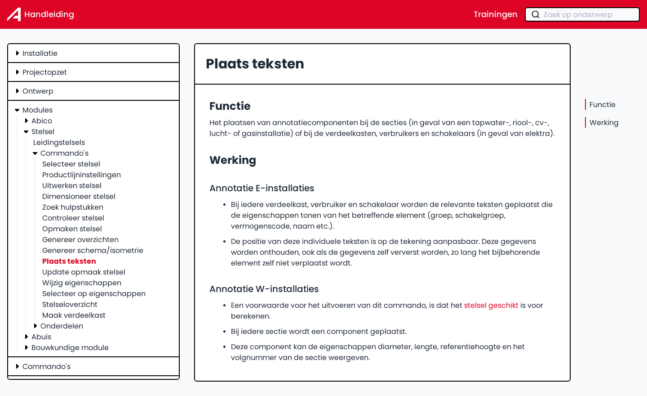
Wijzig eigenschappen (81, 282)
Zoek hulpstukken (72, 207)
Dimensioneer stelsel (78, 196)
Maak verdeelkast (74, 315)
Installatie (40, 53)
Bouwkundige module (70, 347)
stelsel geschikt (491, 305)
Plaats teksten (69, 261)
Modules (37, 109)
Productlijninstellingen (81, 174)
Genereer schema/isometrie (92, 250)
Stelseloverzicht (69, 304)
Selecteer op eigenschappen (94, 293)
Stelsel (42, 131)
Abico (41, 120)
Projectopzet (44, 72)
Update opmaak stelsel (83, 271)
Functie (602, 104)
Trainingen (496, 14)
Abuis (41, 336)
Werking (604, 122)
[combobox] (582, 14)
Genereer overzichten (80, 239)
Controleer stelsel (73, 217)
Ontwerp (37, 90)
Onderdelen (61, 325)
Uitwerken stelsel (72, 185)
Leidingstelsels (59, 142)
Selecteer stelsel (71, 163)
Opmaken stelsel (72, 228)
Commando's (64, 153)
